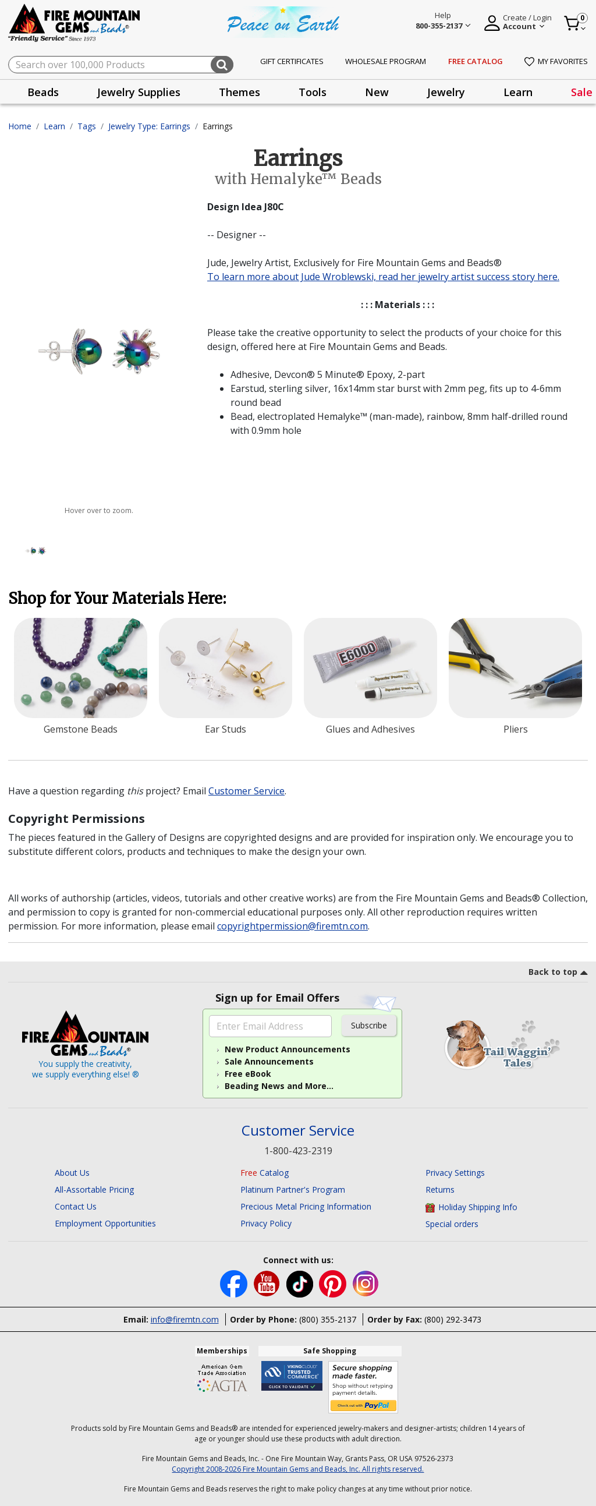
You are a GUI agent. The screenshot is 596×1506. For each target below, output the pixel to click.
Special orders (451, 1223)
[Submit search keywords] (222, 64)
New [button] (377, 92)
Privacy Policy (266, 1223)
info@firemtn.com (185, 1319)
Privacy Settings (455, 1172)
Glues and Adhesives (370, 729)
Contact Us (76, 1206)
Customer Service (246, 790)
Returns (440, 1189)
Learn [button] (518, 92)
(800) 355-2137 (327, 1319)
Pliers (515, 729)
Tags (86, 126)
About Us (72, 1172)
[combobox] (120, 64)
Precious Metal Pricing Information (305, 1206)
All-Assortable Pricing (94, 1189)
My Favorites (556, 61)
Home (19, 126)
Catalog (264, 1172)
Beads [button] (43, 92)
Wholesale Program (385, 61)
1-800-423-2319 (298, 1150)
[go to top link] (558, 974)
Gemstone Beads (81, 729)
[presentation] (43, 92)
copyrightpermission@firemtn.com (292, 926)
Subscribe (369, 1025)
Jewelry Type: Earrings (149, 126)
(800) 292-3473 (452, 1319)
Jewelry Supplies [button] (138, 92)
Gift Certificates (292, 61)
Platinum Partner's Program (292, 1189)
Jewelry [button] (446, 92)
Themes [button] (239, 92)
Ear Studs (225, 729)
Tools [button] (313, 92)
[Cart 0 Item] (575, 23)
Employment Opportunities (105, 1223)
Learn (54, 126)
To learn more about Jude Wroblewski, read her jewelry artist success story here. (383, 276)
